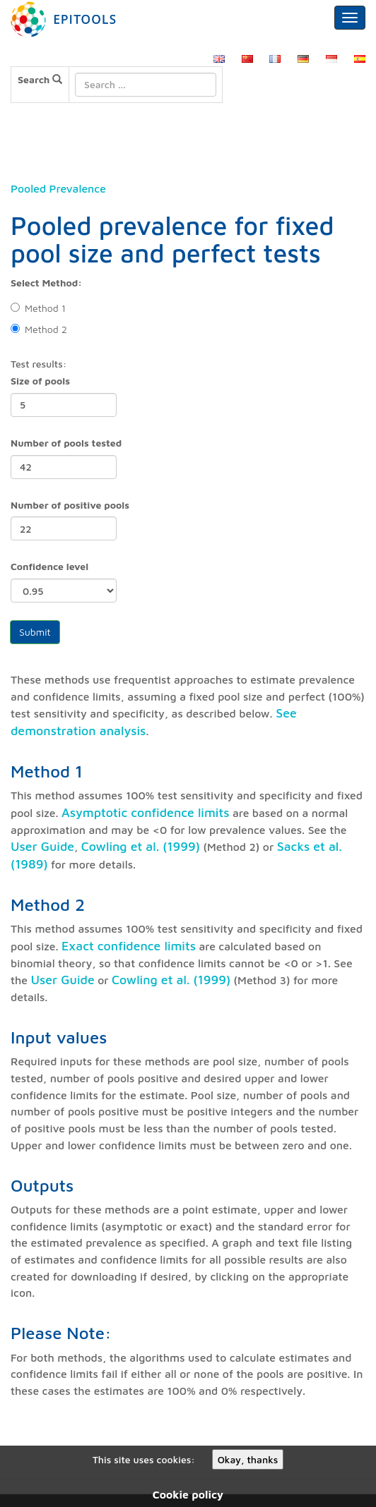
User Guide (42, 846)
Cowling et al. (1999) (140, 846)
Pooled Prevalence (58, 188)
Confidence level (49, 566)
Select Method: (46, 283)
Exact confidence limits (128, 945)
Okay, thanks (248, 1459)
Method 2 (39, 329)
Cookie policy (188, 1494)
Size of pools (40, 381)
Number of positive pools (70, 505)
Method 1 (38, 308)
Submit (35, 632)
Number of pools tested (66, 443)
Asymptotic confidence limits (145, 812)
